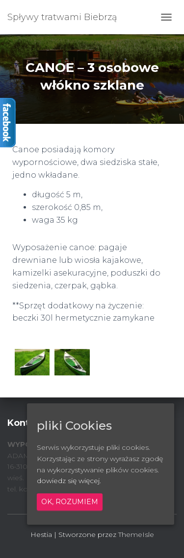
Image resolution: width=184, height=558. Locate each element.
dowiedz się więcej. (69, 480)
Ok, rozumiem (69, 501)
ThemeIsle (136, 534)
